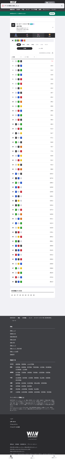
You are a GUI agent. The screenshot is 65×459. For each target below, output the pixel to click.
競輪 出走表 (13, 339)
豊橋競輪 (36, 377)
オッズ (27, 9)
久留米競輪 (24, 392)
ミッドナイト (55, 9)
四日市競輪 (18, 380)
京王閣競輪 (18, 369)
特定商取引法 (23, 444)
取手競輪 (29, 367)
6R (25, 295)
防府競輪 (29, 386)
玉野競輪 (18, 386)
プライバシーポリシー (32, 444)
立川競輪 (25, 369)
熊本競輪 (49, 392)
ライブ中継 (34, 9)
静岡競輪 (18, 374)
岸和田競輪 (44, 383)
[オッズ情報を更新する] (52, 53)
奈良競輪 (23, 383)
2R (14, 295)
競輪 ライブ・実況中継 (16, 348)
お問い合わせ (13, 421)
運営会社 (12, 444)
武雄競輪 (30, 392)
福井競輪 (18, 383)
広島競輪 (23, 386)
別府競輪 (43, 392)
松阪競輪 (48, 377)
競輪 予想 (12, 342)
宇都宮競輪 (36, 367)
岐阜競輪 (25, 377)
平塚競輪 (35, 372)
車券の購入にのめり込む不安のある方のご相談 (20, 449)
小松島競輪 (24, 389)
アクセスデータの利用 (15, 427)
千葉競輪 (23, 372)
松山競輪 (36, 389)
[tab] (32, 457)
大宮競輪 (42, 367)
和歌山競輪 (37, 383)
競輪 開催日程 (13, 336)
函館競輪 (18, 364)
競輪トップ (13, 330)
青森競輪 (23, 364)
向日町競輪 (30, 383)
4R (20, 295)
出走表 (18, 9)
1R (12, 295)
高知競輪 (30, 389)
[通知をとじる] (62, 6)
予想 (23, 9)
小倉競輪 (18, 392)
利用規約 (17, 444)
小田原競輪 (41, 372)
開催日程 (12, 9)
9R (34, 295)
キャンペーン (46, 9)
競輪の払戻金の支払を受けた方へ (17, 451)
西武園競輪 (48, 367)
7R (28, 295)
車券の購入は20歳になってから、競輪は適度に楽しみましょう (23, 447)
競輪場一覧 (13, 333)
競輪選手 (12, 354)
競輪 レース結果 (14, 351)
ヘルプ (11, 418)
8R (31, 295)
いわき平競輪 (30, 364)
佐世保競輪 (37, 392)
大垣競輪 (30, 377)
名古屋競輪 (18, 377)
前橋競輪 (23, 367)
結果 (40, 9)
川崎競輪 (29, 372)
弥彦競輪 (18, 367)
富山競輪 (42, 377)
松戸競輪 (18, 372)
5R (23, 295)
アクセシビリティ (14, 424)
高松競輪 (18, 389)
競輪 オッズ (13, 345)
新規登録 (52, 13)
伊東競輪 (48, 372)
